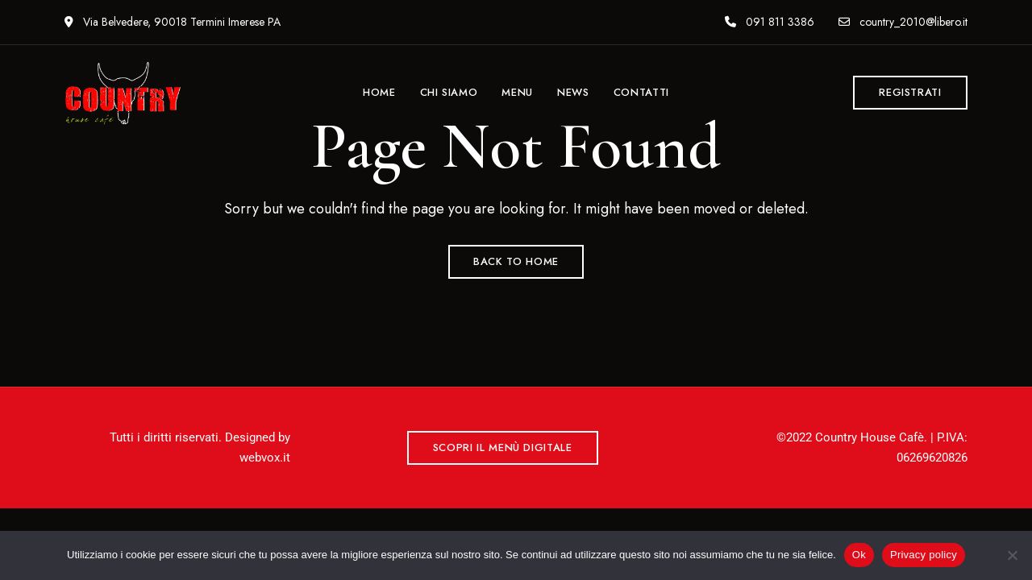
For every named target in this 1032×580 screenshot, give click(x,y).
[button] (910, 93)
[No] (1012, 555)
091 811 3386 (769, 22)
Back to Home (516, 261)
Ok (859, 555)
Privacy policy (923, 555)
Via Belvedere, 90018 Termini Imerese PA (172, 22)
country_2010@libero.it (903, 22)
